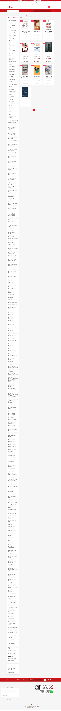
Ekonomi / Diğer (10, 417)
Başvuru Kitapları (12, 25)
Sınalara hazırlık (10, 616)
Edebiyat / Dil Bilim (11, 324)
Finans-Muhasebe (12, 66)
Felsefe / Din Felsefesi (11, 439)
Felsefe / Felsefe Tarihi (11, 444)
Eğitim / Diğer (10, 404)
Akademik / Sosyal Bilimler (12, 221)
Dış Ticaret (11, 53)
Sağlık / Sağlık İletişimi (11, 609)
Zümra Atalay (25, 101)
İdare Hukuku (11, 76)
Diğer (9, 295)
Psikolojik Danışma (13, 33)
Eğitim (10, 55)
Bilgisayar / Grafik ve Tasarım (12, 236)
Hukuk (10, 72)
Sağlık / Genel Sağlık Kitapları (12, 607)
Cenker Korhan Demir (25, 78)
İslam (9, 522)
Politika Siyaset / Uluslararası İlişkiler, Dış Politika (12, 585)
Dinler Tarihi (10, 299)
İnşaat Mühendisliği (12, 79)
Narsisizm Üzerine (37, 76)
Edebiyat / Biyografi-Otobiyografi (11, 318)
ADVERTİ (32, 707)
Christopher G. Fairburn (36, 56)
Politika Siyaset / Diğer (11, 564)
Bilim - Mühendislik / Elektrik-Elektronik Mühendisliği (12, 260)
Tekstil (10, 111)
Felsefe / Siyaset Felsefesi (12, 449)
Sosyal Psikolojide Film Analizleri (25, 54)
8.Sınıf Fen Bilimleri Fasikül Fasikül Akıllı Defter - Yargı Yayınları (12, 123)
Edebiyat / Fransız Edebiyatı (12, 332)
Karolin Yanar (10, 532)
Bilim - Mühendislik (12, 45)
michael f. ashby (10, 671)
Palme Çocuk (10, 542)
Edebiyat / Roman (11, 348)
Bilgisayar (10, 43)
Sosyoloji (10, 105)
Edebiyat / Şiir (10, 353)
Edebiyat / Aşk (10, 314)
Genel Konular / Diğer (11, 455)
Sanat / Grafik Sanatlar (11, 613)
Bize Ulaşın (9, 699)
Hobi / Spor (10, 489)
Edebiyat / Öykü (10, 345)
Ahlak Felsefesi (11, 37)
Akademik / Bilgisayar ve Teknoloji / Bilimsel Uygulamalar (12, 128)
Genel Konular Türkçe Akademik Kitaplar (11, 469)
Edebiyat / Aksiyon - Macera (12, 302)
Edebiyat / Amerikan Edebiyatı (12, 305)
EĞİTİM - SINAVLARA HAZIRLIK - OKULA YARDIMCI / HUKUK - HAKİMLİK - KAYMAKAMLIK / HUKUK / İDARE (13, 379)
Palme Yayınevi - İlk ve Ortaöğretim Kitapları (11, 547)
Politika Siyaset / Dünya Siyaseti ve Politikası (12, 566)
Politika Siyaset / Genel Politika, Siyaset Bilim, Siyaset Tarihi (12, 569)
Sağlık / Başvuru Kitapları (12, 600)
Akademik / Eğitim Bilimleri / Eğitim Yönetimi (12, 138)
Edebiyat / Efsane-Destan (12, 326)
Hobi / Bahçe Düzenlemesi (12, 486)
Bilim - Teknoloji (11, 47)
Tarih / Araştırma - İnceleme (12, 635)
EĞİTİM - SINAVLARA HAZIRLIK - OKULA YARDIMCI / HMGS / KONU (13, 367)
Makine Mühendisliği (12, 87)
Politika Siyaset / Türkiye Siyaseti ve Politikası (12, 583)
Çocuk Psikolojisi (12, 27)
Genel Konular (10, 451)
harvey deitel (10, 668)
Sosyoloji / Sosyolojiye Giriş (12, 632)
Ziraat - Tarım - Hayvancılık (13, 120)
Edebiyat (9, 300)
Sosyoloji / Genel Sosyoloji (12, 627)
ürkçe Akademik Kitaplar (12, 651)
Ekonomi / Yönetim (11, 433)
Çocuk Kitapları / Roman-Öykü (10, 292)
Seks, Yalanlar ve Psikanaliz (48, 53)
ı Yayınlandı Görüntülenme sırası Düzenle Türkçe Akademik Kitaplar (12, 500)
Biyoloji (10, 48)
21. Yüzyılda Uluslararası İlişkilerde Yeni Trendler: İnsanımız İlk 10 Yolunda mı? (48, 77)
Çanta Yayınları (10, 282)
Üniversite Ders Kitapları (12, 650)
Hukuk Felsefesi (11, 74)
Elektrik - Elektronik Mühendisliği (12, 59)
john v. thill (10, 669)
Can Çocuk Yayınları (11, 279)
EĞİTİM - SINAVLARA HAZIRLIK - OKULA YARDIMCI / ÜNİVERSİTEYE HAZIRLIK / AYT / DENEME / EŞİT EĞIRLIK (13, 390)
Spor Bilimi (11, 107)
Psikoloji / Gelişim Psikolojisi (12, 593)
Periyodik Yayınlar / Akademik (12, 554)
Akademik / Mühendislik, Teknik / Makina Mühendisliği (12, 211)
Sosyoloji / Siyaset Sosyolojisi (12, 630)
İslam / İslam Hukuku (11, 526)
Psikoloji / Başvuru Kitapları (12, 587)
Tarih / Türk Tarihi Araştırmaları (11, 645)
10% (21, 20)
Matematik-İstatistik (12, 91)
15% (21, 43)
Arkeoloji (10, 40)
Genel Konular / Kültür (11, 461)
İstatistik (10, 81)
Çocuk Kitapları (10, 284)
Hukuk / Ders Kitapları (11, 493)
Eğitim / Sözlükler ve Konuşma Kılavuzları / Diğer (12, 414)
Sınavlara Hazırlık (11, 618)
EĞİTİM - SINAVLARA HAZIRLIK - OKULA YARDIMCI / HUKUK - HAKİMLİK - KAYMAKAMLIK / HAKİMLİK (13, 374)
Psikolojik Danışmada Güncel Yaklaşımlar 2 (25, 32)
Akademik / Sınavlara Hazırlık (12, 217)
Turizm (10, 114)
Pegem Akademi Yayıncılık (12, 548)
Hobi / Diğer (10, 488)
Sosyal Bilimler (11, 101)
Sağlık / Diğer (10, 605)
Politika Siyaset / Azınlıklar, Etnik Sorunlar (12, 562)
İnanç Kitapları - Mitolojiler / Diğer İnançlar (12, 505)
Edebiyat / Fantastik (11, 330)
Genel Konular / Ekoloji (11, 459)
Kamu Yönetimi (11, 82)
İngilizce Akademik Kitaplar (12, 509)
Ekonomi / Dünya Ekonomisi (12, 419)
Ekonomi (10, 57)
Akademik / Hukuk (11, 166)
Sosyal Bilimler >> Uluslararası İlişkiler (12, 103)
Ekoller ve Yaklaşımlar (12, 35)
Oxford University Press (12, 658)
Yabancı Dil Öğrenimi (11, 653)
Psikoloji (19, 15)
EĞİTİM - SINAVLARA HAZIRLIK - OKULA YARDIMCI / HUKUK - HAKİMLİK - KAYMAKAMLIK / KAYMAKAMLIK (13, 385)
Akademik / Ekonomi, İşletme (12, 140)
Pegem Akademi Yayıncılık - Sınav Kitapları (12, 551)
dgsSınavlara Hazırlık (11, 294)
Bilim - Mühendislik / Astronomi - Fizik (11, 253)
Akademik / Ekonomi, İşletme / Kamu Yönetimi (12, 150)
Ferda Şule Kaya (25, 56)
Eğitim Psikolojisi (12, 28)
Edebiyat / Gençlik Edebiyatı (12, 333)
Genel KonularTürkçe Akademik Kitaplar (11, 471)
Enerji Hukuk (11, 62)
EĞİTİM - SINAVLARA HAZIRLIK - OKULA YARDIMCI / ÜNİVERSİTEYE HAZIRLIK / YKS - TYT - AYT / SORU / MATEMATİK (13, 400)
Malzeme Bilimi (11, 89)
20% (44, 20)
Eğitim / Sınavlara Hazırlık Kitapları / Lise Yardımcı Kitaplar (12, 411)
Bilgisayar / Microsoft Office (12, 242)
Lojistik (10, 86)
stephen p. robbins (11, 672)
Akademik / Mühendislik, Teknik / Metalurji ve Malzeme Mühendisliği (12, 214)
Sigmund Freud (37, 78)
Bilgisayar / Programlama (12, 244)
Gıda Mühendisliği (12, 69)
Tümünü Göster (11, 662)
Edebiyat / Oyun (10, 343)
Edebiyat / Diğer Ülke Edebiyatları (11, 322)
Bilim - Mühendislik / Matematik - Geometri (11, 268)
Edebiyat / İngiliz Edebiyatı (12, 335)
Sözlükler (9, 634)
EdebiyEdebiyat (10, 361)
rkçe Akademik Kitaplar (11, 596)
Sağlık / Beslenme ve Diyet (12, 602)
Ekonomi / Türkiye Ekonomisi (12, 432)
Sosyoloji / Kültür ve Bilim (12, 629)
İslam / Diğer (10, 524)
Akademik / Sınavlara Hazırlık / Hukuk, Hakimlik (13, 219)
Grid (20, 17)
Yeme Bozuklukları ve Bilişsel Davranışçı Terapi (36, 54)
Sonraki (39, 110)
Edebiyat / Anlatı (10, 310)
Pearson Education (11, 660)
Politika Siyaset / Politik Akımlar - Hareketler (11, 577)
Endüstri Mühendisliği (12, 61)
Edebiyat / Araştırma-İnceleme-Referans (11, 312)
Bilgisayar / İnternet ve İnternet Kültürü (11, 240)
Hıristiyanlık (10, 483)
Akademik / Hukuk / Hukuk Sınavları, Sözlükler (12, 179)
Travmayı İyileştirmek (37, 31)
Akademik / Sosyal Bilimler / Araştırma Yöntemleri (12, 223)
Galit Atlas (48, 56)
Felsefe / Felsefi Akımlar (12, 446)
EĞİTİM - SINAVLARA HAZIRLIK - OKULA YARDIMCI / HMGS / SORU (13, 370)
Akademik (9, 125)
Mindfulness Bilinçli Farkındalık (25, 98)
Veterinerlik (11, 118)
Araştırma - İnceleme (13, 23)
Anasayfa (7, 15)
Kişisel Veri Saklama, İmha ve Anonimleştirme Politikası (11, 697)
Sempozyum (11, 99)
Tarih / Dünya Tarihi (11, 639)
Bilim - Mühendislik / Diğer (12, 255)
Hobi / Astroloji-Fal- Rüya (12, 484)
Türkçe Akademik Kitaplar (13, 15)
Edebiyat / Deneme (11, 320)
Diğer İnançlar (10, 297)
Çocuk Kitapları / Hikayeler (12, 288)
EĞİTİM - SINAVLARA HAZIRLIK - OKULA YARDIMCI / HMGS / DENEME (13, 363)
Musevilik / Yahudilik (11, 537)
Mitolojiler (9, 535)
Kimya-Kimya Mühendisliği (13, 84)
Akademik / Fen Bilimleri (12, 154)
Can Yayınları (10, 280)
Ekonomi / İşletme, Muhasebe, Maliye (11, 427)
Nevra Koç (10, 540)
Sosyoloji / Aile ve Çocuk (12, 621)
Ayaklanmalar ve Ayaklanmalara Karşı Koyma (25, 77)
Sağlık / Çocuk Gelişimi (11, 604)
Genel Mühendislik (12, 67)
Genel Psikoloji (12, 32)
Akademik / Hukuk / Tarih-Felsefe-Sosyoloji (12, 196)
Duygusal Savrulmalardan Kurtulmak (48, 32)
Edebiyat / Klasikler (11, 338)
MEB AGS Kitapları (11, 533)
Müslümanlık (10, 538)
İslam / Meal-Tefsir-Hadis (12, 530)
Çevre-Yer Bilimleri (12, 52)
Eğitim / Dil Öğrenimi (11, 405)
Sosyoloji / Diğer (10, 625)
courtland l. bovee (11, 666)
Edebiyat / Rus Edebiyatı (12, 350)
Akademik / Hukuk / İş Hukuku (13, 188)
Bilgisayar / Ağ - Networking (12, 230)
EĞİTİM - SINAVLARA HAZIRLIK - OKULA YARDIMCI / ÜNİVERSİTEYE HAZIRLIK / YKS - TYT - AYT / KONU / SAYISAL (13, 395)
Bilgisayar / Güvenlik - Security (13, 238)
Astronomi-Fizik (11, 42)
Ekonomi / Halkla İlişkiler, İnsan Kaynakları (12, 423)
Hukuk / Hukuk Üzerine (11, 494)
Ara (53, 11)
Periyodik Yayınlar (11, 553)
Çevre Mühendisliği (12, 50)
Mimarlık (10, 94)
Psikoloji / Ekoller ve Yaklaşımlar (11, 591)
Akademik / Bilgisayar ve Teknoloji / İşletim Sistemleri (12, 131)
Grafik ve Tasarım (12, 71)
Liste (21, 17)
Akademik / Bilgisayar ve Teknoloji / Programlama (12, 134)
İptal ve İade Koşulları (10, 687)
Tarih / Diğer (10, 637)
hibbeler (14, 668)
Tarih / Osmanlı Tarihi (11, 643)
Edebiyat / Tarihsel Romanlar (12, 355)
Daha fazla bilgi (5, 695)
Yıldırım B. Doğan (48, 78)
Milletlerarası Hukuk (12, 92)
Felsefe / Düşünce (11, 441)
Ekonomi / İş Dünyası (11, 425)
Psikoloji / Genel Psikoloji (12, 594)
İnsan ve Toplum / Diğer (12, 513)
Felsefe (10, 64)
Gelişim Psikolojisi (13, 30)
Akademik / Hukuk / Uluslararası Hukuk (11, 206)
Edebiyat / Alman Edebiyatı (12, 304)
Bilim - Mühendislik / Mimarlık (12, 269)
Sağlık (10, 97)
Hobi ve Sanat (10, 491)
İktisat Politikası (11, 77)
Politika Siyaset (11, 96)
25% (32, 20)
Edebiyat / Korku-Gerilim (12, 340)
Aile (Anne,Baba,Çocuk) (13, 38)
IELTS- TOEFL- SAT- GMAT (12, 502)
